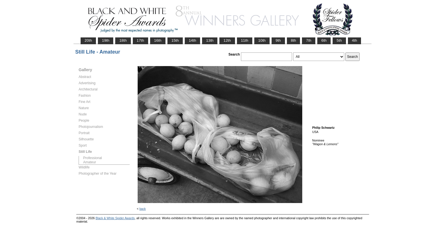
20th (88, 40)
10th (262, 40)
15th (175, 40)
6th (324, 40)
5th (339, 40)
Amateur (89, 162)
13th (210, 40)
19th (105, 40)
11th (244, 40)
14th (192, 40)
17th (140, 40)
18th (123, 40)
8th (293, 40)
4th (354, 40)
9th (278, 40)
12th (227, 40)
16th (158, 40)
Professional (92, 158)
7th (308, 40)
